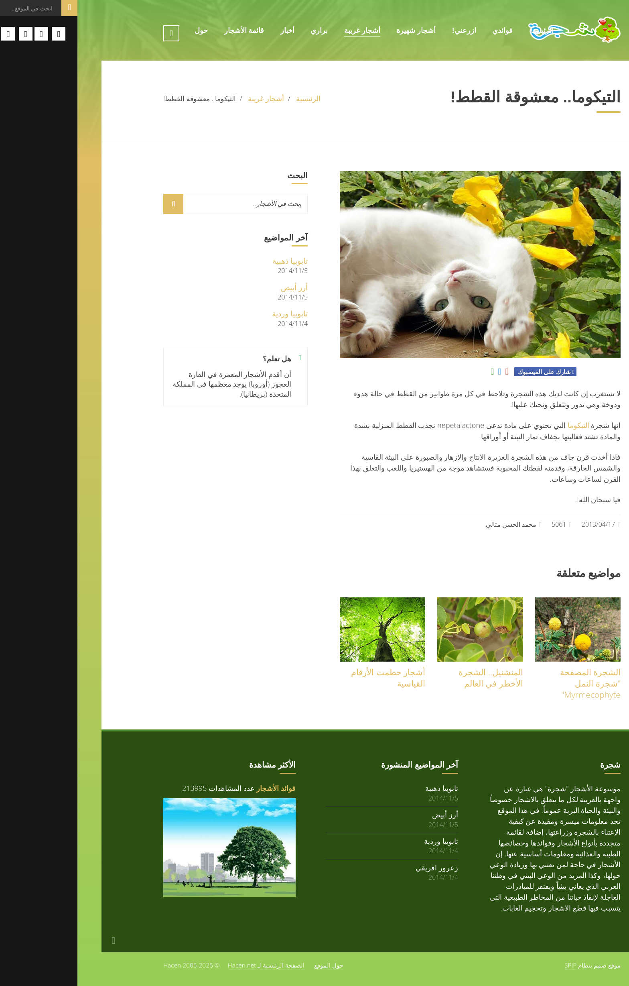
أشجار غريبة (285, 30)
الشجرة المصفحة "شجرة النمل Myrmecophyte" (513, 683)
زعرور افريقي (359, 867)
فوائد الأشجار (198, 788)
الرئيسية (464, 30)
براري (241, 30)
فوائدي (425, 30)
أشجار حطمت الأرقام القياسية (311, 677)
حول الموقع (251, 965)
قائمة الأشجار (167, 30)
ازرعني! (387, 30)
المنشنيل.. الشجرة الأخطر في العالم (413, 677)
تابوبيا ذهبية (212, 261)
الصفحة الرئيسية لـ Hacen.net (188, 965)
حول (123, 30)
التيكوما (501, 425)
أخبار (210, 30)
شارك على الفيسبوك (467, 372)
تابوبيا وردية (212, 313)
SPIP (493, 965)
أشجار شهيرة (338, 30)
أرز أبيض (216, 287)
